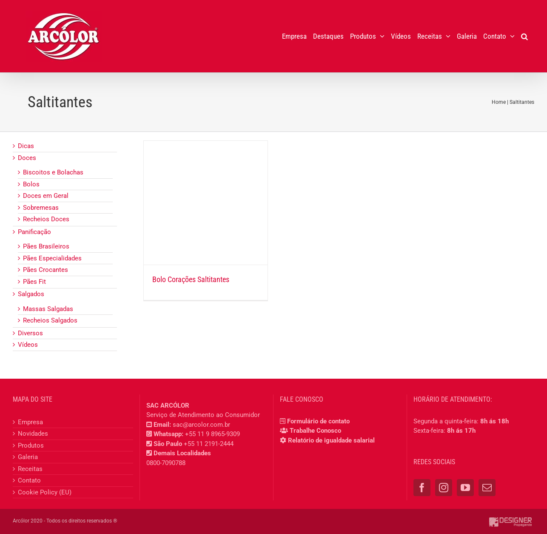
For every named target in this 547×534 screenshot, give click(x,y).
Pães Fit (34, 282)
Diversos (30, 333)
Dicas (26, 146)
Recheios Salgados (50, 320)
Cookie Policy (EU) (44, 492)
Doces (27, 158)
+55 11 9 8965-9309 (212, 434)
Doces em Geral (45, 196)
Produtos (31, 445)
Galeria (28, 457)
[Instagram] (443, 487)
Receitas (30, 469)
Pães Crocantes (45, 270)
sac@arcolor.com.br (201, 424)
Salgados (31, 294)
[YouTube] (465, 487)
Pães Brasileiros (46, 246)
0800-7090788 (165, 463)
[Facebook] (421, 487)
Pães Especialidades (52, 258)
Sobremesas (41, 207)
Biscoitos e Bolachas (53, 172)
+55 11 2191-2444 (209, 444)
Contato (29, 480)
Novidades (33, 433)
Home (499, 102)
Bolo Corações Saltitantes (190, 279)
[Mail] (487, 487)
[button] (524, 36)
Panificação (34, 232)
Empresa (30, 422)
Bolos (31, 184)
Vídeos (28, 344)
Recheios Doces (46, 219)
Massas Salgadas (48, 309)
